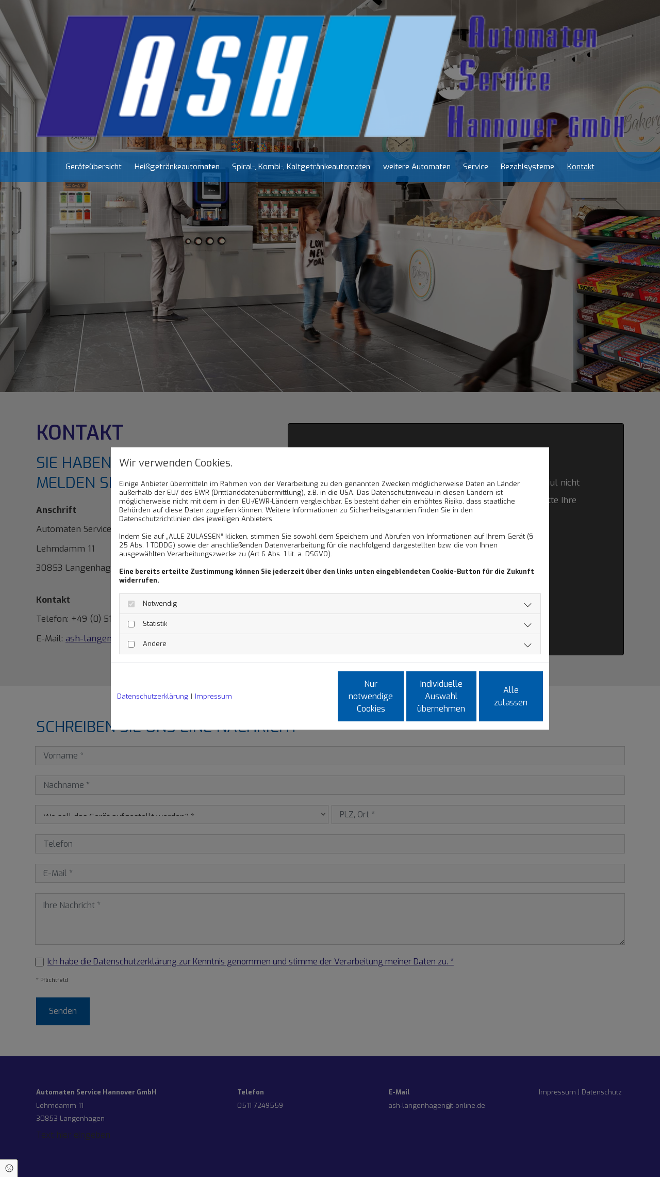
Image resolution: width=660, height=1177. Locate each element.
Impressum (213, 696)
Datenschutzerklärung (152, 696)
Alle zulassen (495, 696)
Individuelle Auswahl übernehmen (397, 696)
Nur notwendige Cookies (299, 696)
